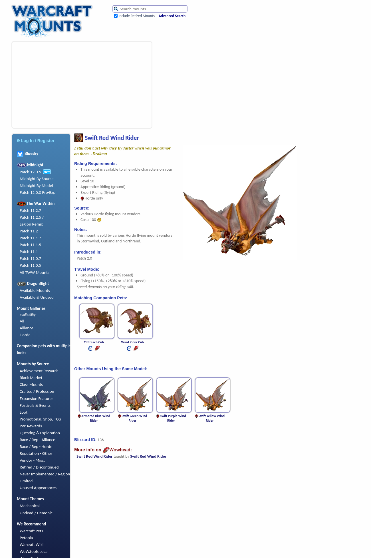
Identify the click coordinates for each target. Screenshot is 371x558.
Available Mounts (35, 290)
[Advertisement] (72, 85)
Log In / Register (36, 140)
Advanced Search (172, 15)
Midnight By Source (37, 178)
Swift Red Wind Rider (94, 456)
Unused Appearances (38, 487)
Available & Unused (37, 297)
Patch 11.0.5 (30, 265)
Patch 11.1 (29, 251)
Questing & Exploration (40, 432)
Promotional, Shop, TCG (40, 419)
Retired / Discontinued (39, 467)
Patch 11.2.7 (30, 210)
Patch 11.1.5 (30, 244)
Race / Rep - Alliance (37, 439)
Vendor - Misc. (32, 460)
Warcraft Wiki (31, 544)
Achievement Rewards (39, 370)
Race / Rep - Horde (36, 446)
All (22, 321)
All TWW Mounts (34, 272)
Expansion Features (36, 398)
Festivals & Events (35, 405)
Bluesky (27, 153)
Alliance (26, 327)
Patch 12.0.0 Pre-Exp (37, 192)
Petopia (26, 537)
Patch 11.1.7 (30, 237)
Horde (25, 334)
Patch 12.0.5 (30, 171)
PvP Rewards (31, 426)
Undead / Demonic (36, 512)
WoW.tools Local (34, 551)
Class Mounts (31, 384)
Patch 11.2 (29, 231)
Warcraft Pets (31, 530)
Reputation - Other (36, 453)
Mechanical (30, 505)
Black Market (31, 377)
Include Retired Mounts (136, 15)
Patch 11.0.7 (30, 258)
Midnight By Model (36, 185)
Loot (23, 412)
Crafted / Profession (37, 391)
